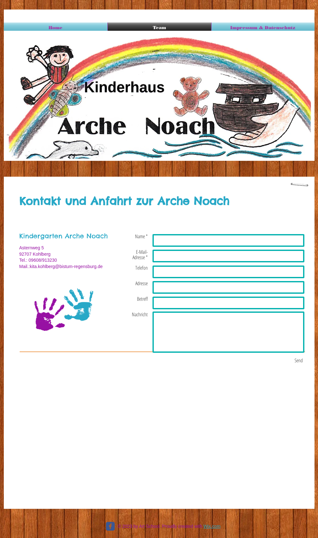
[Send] (298, 360)
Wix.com (212, 526)
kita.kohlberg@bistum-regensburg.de (66, 266)
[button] (159, 96)
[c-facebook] (110, 526)
